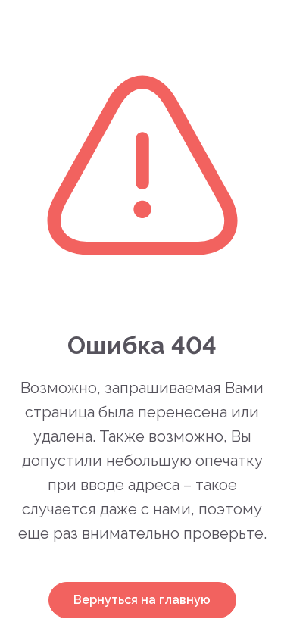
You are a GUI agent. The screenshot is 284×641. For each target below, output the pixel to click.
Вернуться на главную (142, 600)
